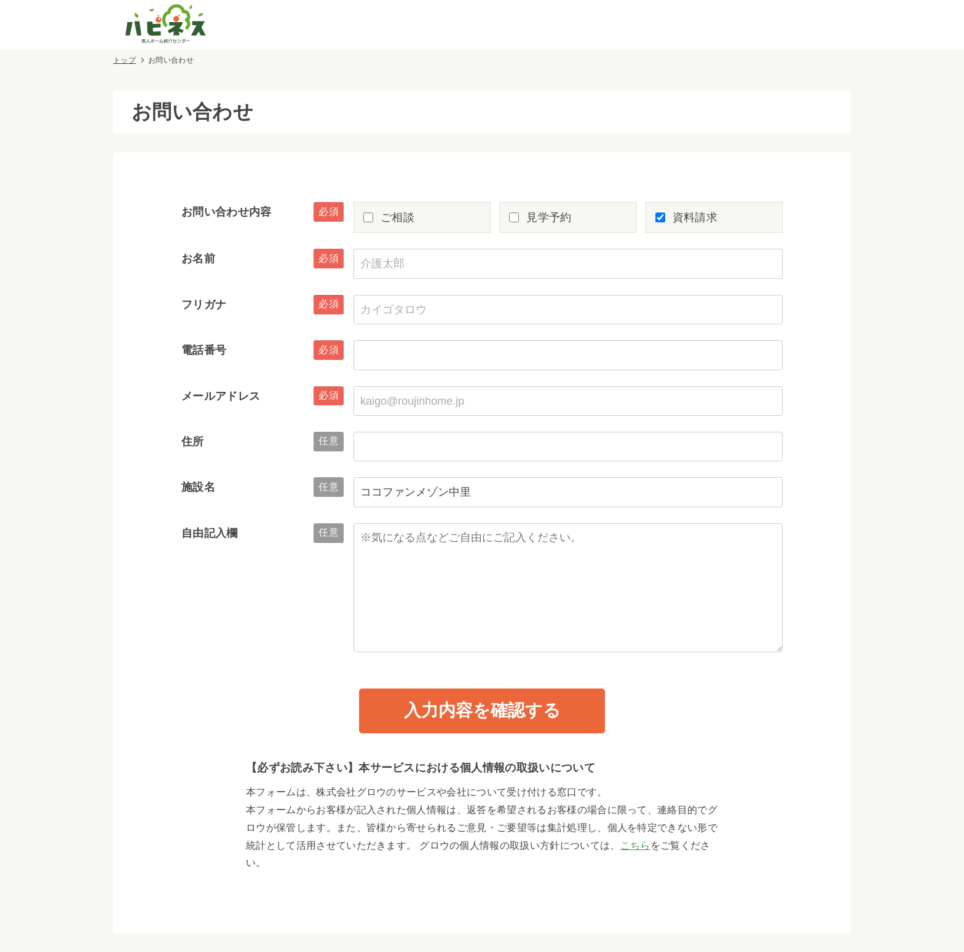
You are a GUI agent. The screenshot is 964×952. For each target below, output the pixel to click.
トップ (124, 60)
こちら (635, 845)
